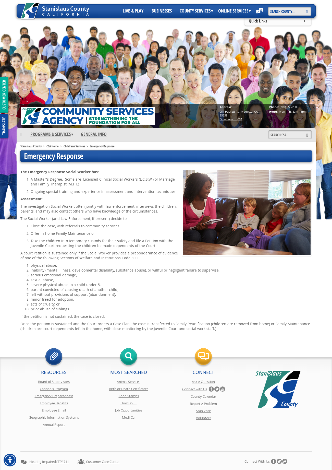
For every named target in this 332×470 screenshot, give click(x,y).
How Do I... (128, 403)
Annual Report (54, 424)
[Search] (307, 9)
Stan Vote (203, 410)
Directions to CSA (231, 119)
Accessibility (181, 457)
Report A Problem (203, 403)
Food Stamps (129, 396)
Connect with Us (194, 389)
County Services (196, 11)
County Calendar (203, 396)
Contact (240, 457)
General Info (94, 134)
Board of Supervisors (54, 381)
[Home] (21, 134)
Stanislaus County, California (171, 465)
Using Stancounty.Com (213, 457)
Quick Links (258, 21)
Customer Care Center (103, 443)
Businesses (162, 11)
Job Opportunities (128, 410)
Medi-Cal (128, 417)
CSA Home (52, 146)
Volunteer (203, 418)
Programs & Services (51, 134)
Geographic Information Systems (54, 417)
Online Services (234, 11)
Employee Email (54, 410)
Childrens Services (74, 146)
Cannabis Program (54, 388)
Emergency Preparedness (54, 396)
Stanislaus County (31, 146)
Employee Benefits (54, 403)
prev (23, 66)
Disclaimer (158, 457)
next (309, 66)
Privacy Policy (96, 457)
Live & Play (133, 11)
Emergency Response (102, 146)
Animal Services (128, 381)
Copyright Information (128, 457)
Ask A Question (203, 381)
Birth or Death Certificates (128, 388)
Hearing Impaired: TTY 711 (49, 443)
